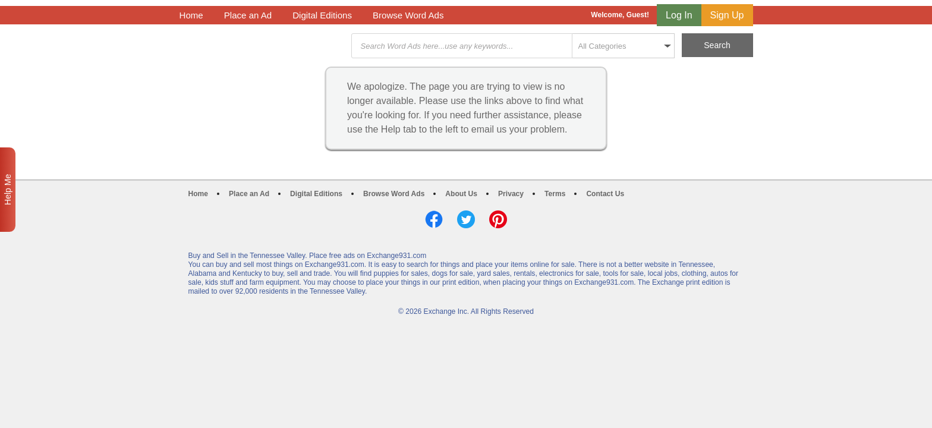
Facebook (434, 219)
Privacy (511, 194)
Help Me (7, 189)
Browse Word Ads (408, 15)
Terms (554, 194)
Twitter (466, 219)
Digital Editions (322, 15)
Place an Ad (248, 15)
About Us (461, 194)
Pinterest (498, 219)
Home (191, 15)
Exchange (264, 46)
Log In (679, 15)
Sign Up (727, 15)
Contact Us (605, 194)
